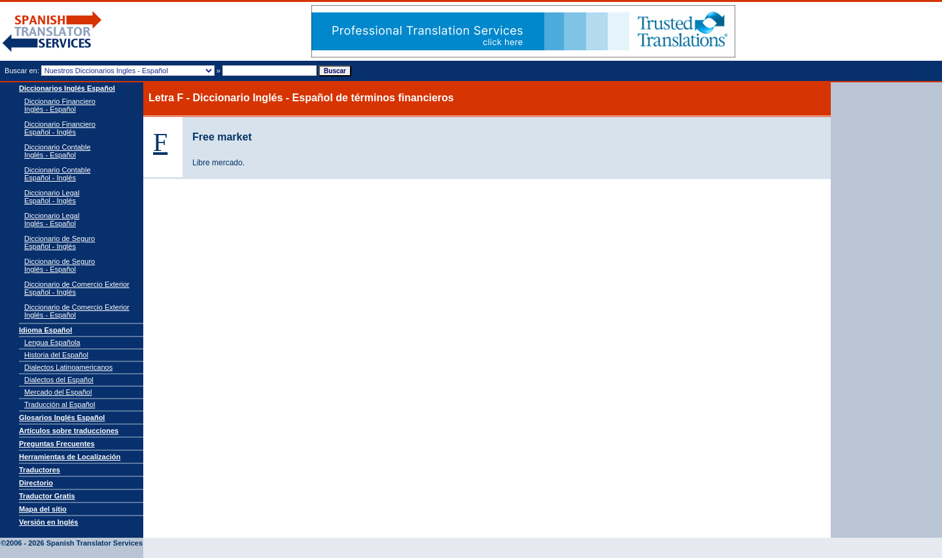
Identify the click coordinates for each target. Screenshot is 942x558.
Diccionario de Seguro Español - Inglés (59, 242)
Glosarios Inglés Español (62, 417)
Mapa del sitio (43, 509)
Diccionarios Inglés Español (67, 88)
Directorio (36, 483)
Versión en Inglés (48, 522)
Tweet (928, 71)
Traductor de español (52, 31)
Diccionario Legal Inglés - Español (51, 219)
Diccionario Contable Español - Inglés (57, 174)
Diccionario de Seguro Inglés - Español (59, 265)
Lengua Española (52, 342)
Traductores (39, 470)
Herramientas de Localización (69, 457)
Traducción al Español (59, 404)
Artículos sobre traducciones (68, 431)
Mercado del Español (58, 392)
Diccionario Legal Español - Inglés (51, 197)
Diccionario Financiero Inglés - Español (60, 105)
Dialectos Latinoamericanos (68, 367)
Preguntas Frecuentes (57, 444)
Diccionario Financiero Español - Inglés (60, 128)
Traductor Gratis (47, 496)
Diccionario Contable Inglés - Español (57, 151)
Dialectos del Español (59, 380)
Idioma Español (45, 330)
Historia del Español (56, 355)
